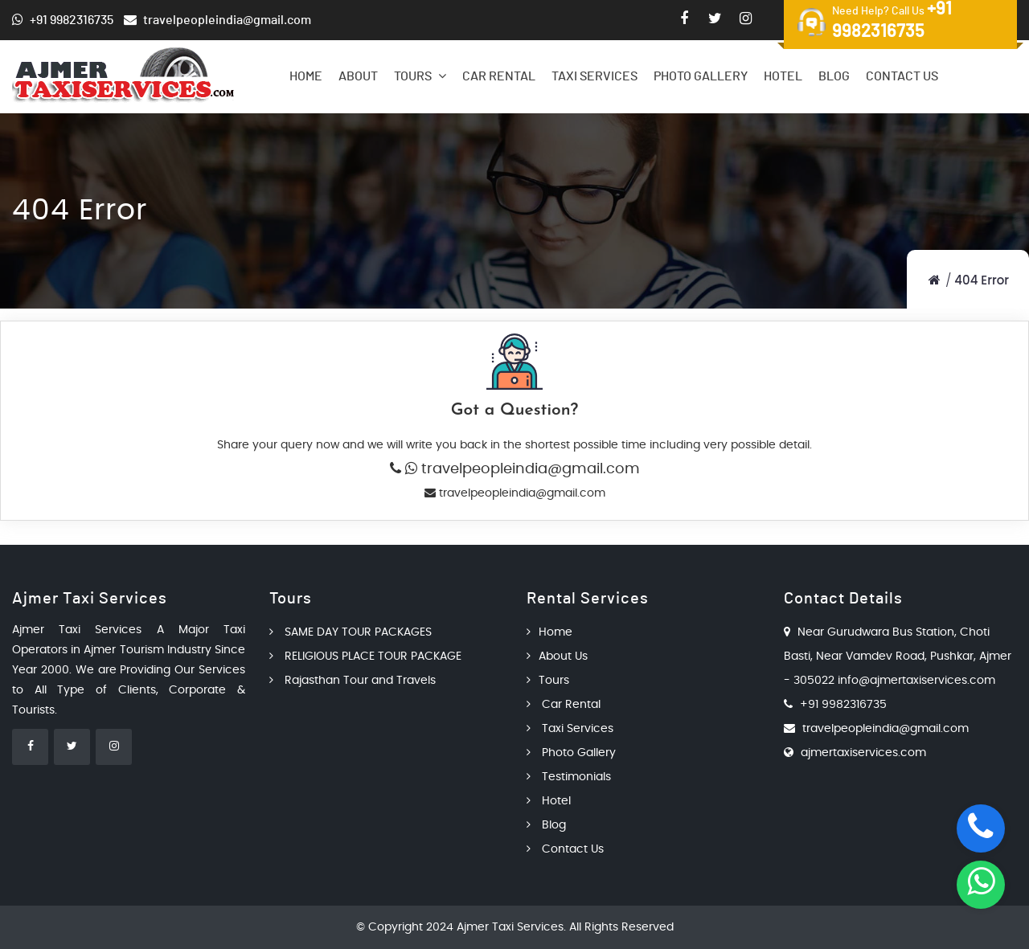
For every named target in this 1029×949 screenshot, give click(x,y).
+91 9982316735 (843, 704)
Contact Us (902, 76)
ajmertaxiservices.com (863, 753)
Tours (420, 76)
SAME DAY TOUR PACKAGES (350, 632)
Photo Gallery (701, 76)
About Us (557, 656)
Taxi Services (594, 76)
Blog (834, 76)
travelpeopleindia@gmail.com (528, 469)
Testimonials (569, 777)
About (358, 76)
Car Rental (498, 76)
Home (305, 76)
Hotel (783, 76)
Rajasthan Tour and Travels (352, 680)
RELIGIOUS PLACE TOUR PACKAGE (365, 656)
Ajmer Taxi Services (510, 927)
